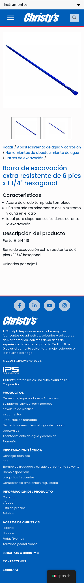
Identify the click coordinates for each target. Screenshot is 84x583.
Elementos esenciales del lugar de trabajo (34, 425)
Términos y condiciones (20, 544)
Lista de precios (14, 508)
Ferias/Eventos (13, 538)
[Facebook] (19, 305)
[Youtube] (49, 305)
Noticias (8, 533)
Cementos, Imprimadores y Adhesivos (31, 398)
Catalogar (10, 497)
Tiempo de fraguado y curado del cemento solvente (41, 467)
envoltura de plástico (18, 409)
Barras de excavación (24, 158)
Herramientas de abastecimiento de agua (42, 152)
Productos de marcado (20, 420)
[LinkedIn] (34, 305)
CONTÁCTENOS (14, 561)
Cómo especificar (16, 472)
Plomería (9, 441)
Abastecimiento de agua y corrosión (49, 147)
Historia (8, 528)
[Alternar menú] (10, 18)
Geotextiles (11, 431)
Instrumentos (12, 414)
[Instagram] (64, 305)
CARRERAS (11, 570)
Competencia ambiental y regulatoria (30, 483)
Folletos (8, 513)
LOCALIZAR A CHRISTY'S (21, 553)
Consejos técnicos (16, 456)
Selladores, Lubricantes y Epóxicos (27, 404)
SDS (5, 461)
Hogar (8, 147)
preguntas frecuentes (18, 477)
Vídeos (8, 503)
